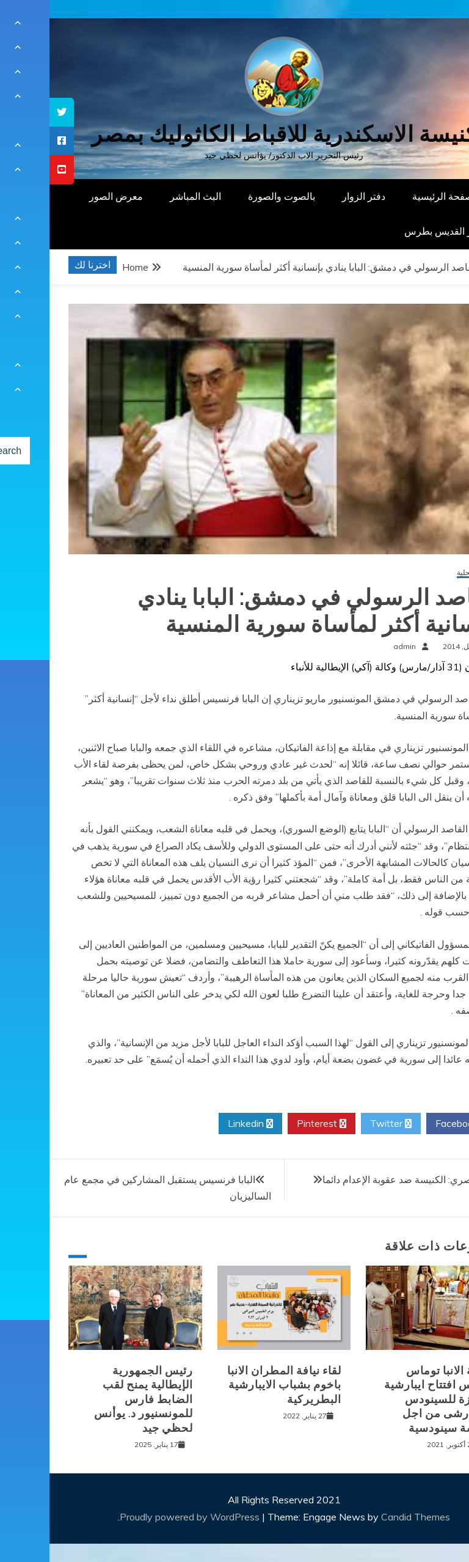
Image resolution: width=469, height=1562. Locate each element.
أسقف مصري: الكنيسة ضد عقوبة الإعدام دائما (364, 1179)
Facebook (412, 1123)
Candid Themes (366, 1517)
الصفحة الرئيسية (396, 196)
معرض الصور (66, 196)
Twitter (341, 1123)
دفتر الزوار (314, 196)
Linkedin (201, 1123)
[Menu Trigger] (429, 26)
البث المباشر (146, 196)
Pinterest (272, 1123)
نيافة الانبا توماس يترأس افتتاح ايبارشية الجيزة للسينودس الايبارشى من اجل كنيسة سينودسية (388, 1399)
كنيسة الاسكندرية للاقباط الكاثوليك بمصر (234, 134)
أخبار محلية (424, 573)
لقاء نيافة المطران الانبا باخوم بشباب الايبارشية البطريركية (235, 1385)
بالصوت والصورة (232, 196)
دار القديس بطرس (392, 231)
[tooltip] (12, 112)
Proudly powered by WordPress (141, 1517)
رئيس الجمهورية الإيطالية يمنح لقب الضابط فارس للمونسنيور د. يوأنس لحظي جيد (94, 1399)
